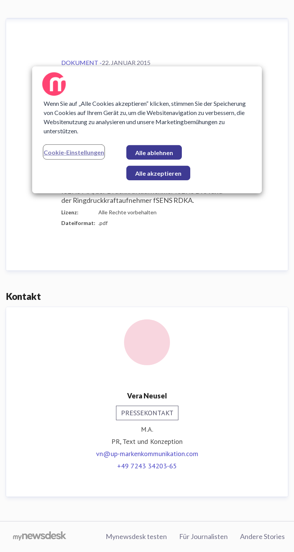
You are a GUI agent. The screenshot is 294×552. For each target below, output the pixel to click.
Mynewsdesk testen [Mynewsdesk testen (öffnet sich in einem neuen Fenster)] (136, 536)
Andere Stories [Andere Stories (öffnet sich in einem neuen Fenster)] (262, 536)
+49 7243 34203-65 (147, 465)
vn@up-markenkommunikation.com (147, 453)
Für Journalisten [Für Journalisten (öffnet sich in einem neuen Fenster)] (203, 536)
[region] (147, 129)
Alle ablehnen (154, 152)
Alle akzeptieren (158, 173)
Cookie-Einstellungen (74, 152)
